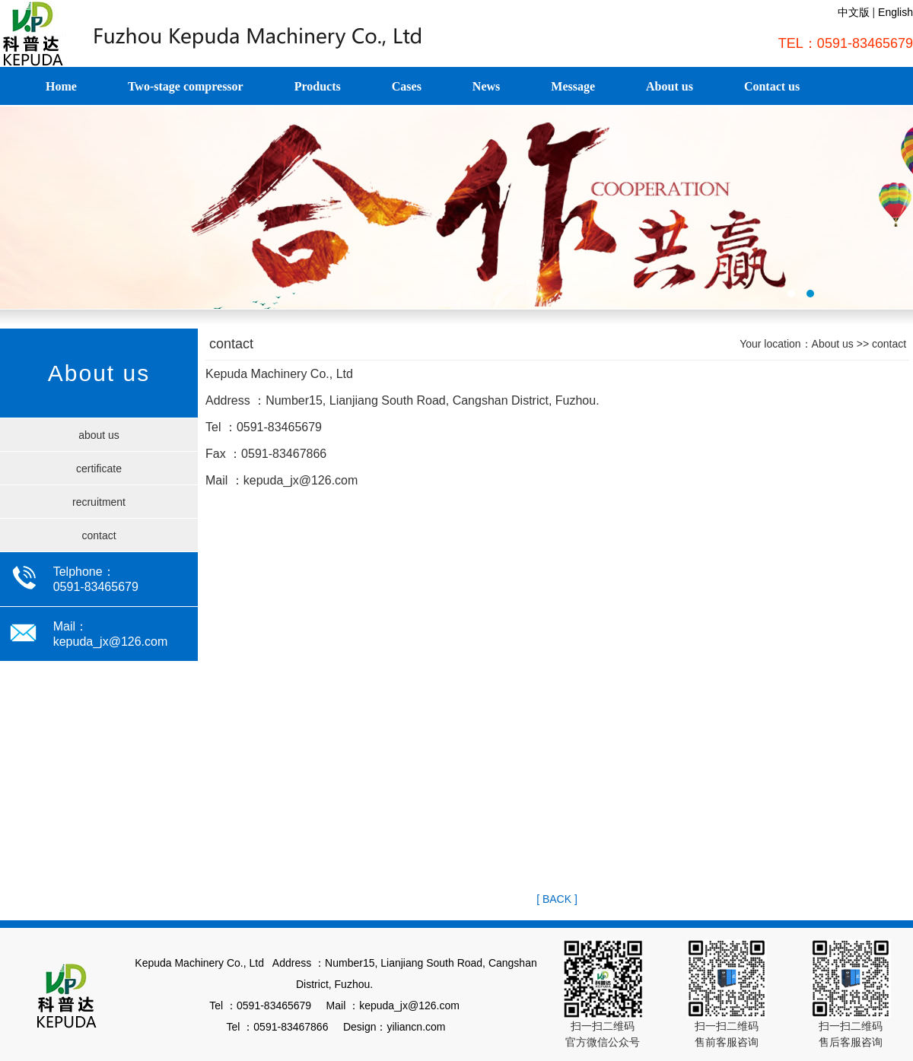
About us (669, 86)
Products (317, 86)
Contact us (772, 86)
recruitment (99, 502)
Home (61, 86)
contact (98, 535)
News (486, 86)
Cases (407, 86)
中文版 (854, 12)
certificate (99, 468)
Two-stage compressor (185, 86)
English (895, 12)
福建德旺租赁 (456, 207)
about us (98, 435)
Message (573, 86)
